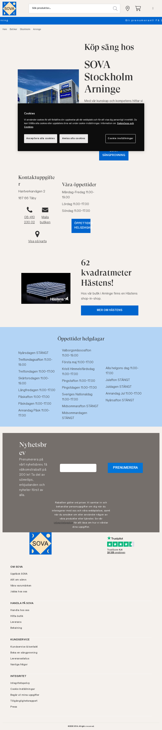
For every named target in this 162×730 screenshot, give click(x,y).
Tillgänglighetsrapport (23, 701)
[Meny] (152, 8)
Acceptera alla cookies (40, 138)
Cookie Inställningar (22, 689)
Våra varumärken (20, 586)
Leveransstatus (19, 658)
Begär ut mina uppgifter (24, 695)
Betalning (16, 628)
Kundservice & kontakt (24, 647)
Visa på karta (37, 241)
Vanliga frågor (18, 664)
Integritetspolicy (20, 683)
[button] (115, 8)
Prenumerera (125, 468)
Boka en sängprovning (81, 20)
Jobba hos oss (18, 591)
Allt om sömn (18, 580)
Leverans (15, 622)
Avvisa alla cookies (73, 138)
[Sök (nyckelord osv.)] (70, 8)
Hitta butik (16, 616)
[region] (81, 127)
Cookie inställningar (120, 138)
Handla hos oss (19, 610)
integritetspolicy (63, 523)
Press (13, 707)
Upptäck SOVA (18, 574)
